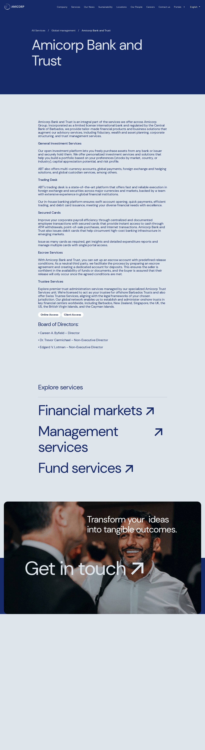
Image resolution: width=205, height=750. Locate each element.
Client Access (72, 315)
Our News (89, 7)
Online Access (49, 315)
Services (75, 7)
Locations (121, 7)
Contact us (164, 7)
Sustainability (105, 7)
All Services (38, 30)
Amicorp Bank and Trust (96, 30)
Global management (63, 30)
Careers (150, 7)
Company (62, 7)
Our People (136, 7)
